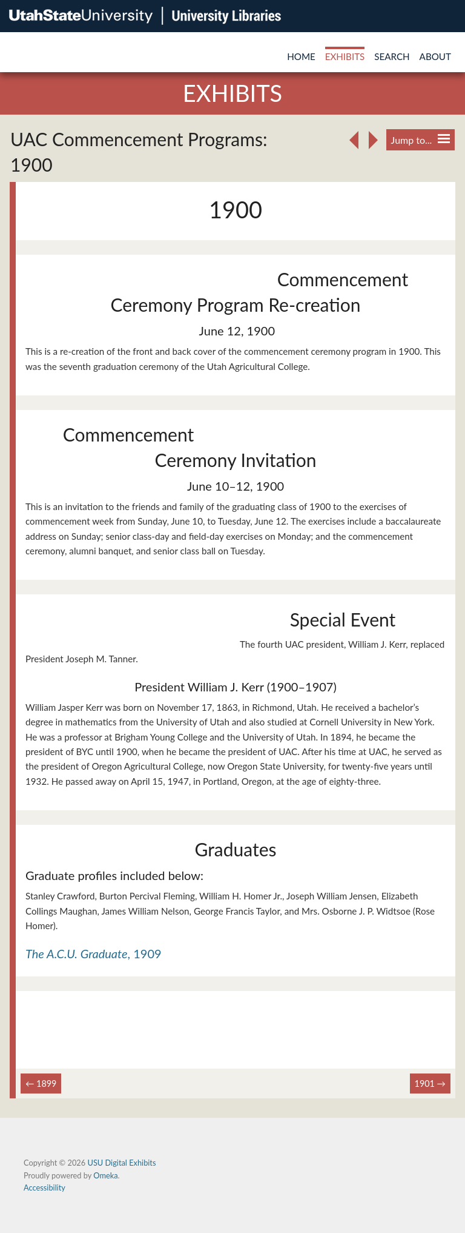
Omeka (105, 1175)
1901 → (430, 1083)
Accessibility (44, 1187)
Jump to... (420, 140)
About (435, 56)
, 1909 (93, 953)
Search (391, 56)
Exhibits (345, 56)
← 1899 (40, 1083)
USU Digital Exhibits (121, 1162)
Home (301, 56)
